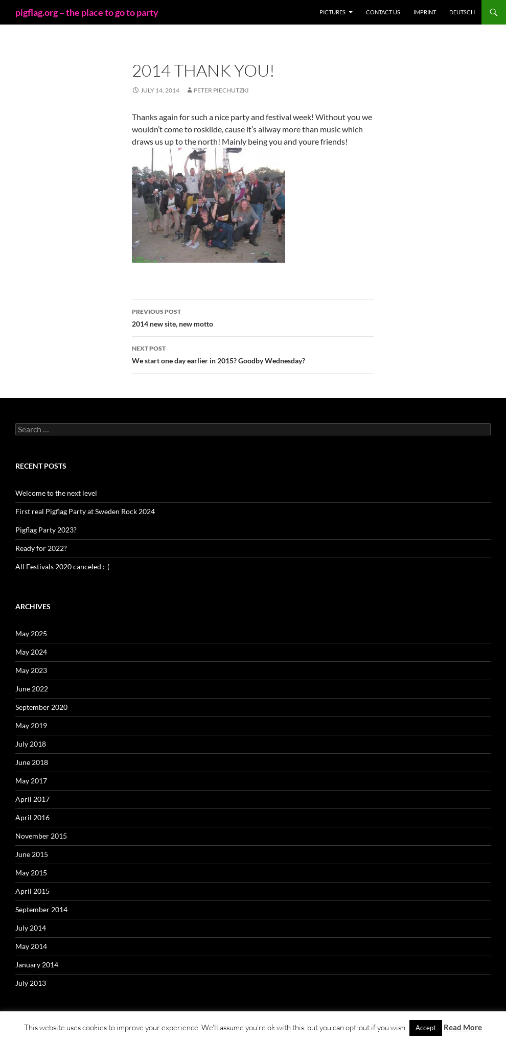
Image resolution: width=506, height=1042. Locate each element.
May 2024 (31, 651)
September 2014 (41, 909)
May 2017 (31, 780)
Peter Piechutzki (221, 90)
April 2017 (32, 799)
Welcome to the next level (56, 493)
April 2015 (32, 891)
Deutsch (462, 12)
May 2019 (31, 725)
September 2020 (41, 707)
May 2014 (31, 946)
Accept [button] (426, 1028)
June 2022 (31, 688)
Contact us (383, 12)
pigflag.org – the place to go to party (86, 12)
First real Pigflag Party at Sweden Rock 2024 (85, 511)
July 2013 (30, 983)
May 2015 (31, 872)
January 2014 (36, 964)
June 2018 (31, 762)
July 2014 (30, 927)
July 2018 (30, 743)
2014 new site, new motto (253, 317)
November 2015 (41, 835)
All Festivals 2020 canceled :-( (62, 566)
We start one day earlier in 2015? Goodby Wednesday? (253, 353)
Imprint (424, 12)
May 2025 (31, 633)
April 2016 (32, 817)
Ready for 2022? (41, 548)
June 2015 (31, 854)
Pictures (332, 12)
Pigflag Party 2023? (46, 529)
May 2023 (31, 670)
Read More (463, 1027)
